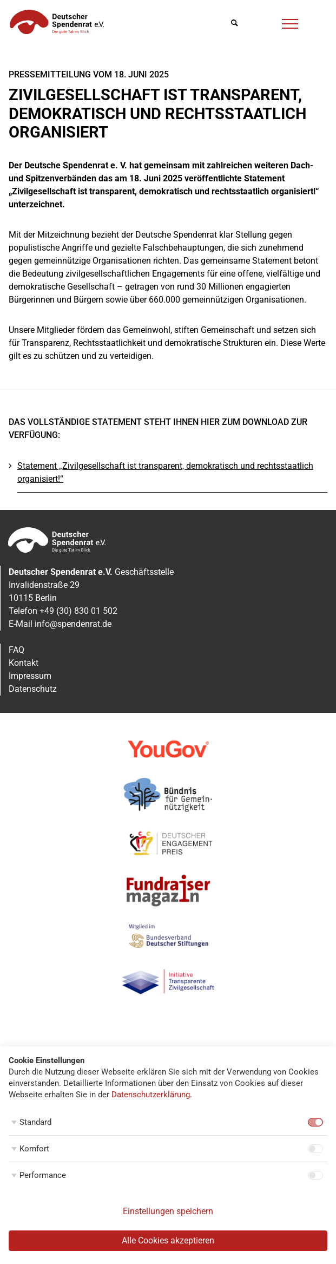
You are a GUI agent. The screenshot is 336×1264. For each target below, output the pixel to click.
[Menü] (290, 22)
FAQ (16, 650)
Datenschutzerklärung (150, 1094)
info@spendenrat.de (73, 624)
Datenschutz (33, 689)
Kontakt (23, 663)
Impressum (30, 676)
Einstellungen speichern (168, 1211)
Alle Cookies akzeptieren (168, 1240)
